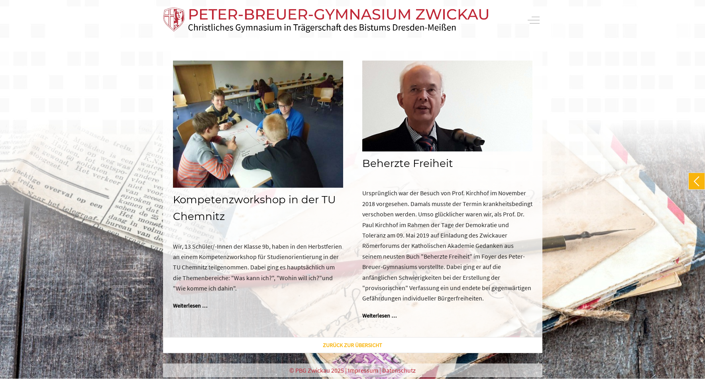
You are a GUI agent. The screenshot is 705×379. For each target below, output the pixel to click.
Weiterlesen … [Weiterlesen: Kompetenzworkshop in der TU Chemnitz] (190, 305)
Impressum (363, 370)
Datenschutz (399, 370)
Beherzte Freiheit (407, 163)
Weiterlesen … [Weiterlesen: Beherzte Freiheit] (379, 315)
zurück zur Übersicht (352, 345)
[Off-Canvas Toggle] (534, 20)
